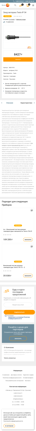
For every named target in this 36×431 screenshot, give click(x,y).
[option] (18, 37)
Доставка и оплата (16, 375)
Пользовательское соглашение (15, 380)
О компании (5, 375)
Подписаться (19, 312)
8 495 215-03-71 (20, 1)
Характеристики (26, 103)
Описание (9, 103)
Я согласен (9, 426)
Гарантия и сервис (28, 375)
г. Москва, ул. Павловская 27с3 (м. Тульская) (18, 390)
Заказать (18, 59)
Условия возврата (28, 377)
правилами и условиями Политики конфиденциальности (19, 317)
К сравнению (8, 22)
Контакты (27, 380)
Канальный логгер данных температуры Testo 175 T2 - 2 (14, 266)
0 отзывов (12, 19)
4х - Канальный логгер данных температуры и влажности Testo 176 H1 (17, 230)
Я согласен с (18, 317)
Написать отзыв (21, 19)
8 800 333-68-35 (29, 1)
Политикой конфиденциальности (13, 421)
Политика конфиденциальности (12, 377)
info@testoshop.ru (18, 399)
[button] (1, 103)
